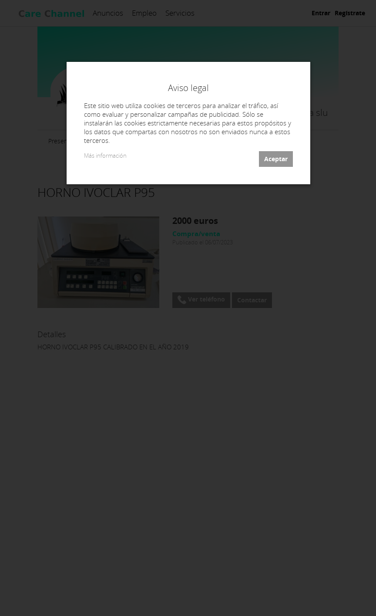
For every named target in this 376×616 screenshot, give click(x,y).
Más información (105, 155)
